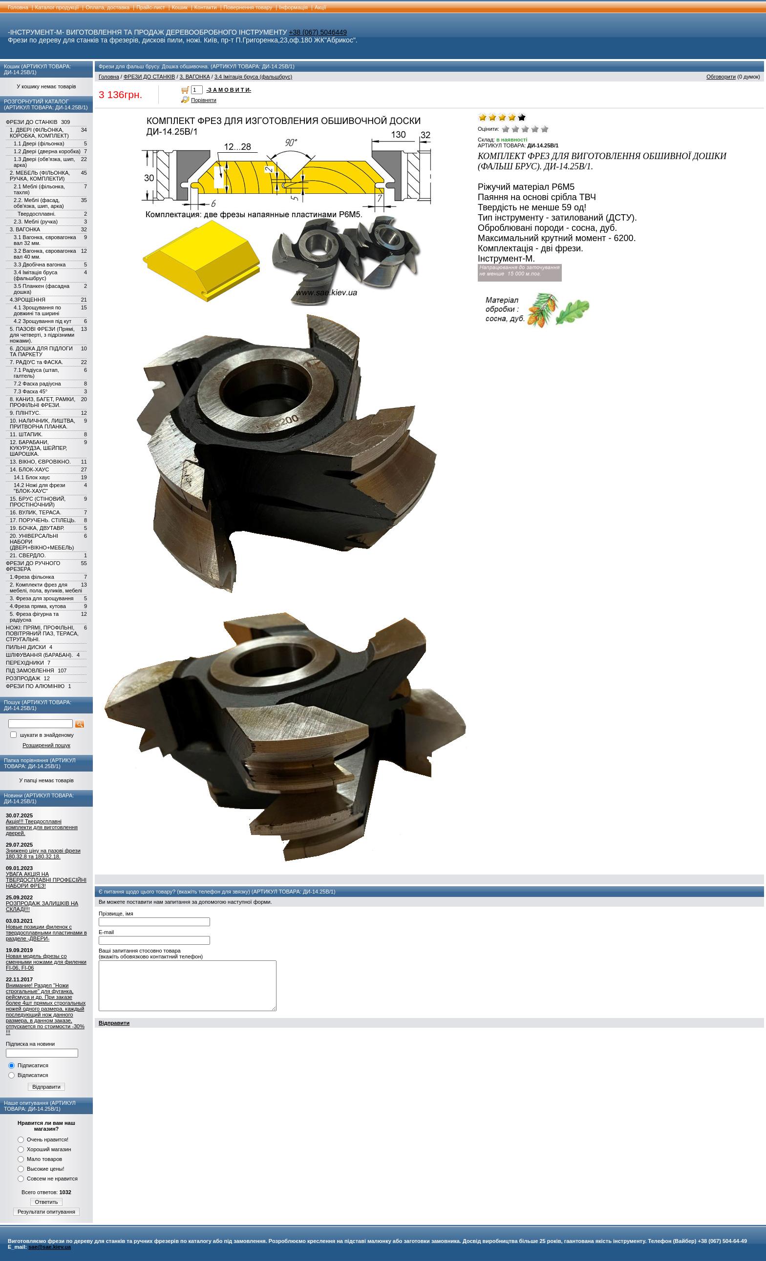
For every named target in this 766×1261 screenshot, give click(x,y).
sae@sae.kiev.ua (49, 1247)
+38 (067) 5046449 (318, 32)
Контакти (205, 7)
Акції (320, 7)
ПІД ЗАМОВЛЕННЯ (30, 670)
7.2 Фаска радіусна (37, 383)
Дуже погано (506, 129)
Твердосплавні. (37, 214)
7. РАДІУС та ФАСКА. (36, 362)
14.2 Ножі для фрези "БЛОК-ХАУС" (39, 488)
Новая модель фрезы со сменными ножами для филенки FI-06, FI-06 (46, 962)
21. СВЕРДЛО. (28, 555)
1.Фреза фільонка (32, 577)
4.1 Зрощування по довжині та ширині (37, 310)
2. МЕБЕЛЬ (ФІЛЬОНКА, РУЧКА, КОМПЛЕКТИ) (40, 176)
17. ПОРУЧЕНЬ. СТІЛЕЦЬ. (43, 520)
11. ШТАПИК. (26, 434)
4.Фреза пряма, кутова (38, 606)
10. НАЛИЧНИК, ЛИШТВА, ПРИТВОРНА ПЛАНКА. (42, 423)
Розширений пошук (46, 745)
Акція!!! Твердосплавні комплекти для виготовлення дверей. (42, 827)
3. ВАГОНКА (25, 229)
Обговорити (721, 77)
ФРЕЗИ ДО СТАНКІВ (31, 122)
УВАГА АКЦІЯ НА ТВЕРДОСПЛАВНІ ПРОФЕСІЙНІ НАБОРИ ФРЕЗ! (46, 880)
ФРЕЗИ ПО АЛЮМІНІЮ (35, 686)
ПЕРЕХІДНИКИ (25, 663)
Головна (18, 7)
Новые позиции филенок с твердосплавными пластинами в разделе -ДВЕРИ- (46, 932)
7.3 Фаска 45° (30, 391)
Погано (515, 129)
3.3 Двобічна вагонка (39, 264)
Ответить (46, 1202)
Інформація (293, 7)
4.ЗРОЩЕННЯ (27, 300)
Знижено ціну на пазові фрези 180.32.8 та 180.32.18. (43, 853)
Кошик (180, 7)
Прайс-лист (150, 7)
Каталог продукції (57, 7)
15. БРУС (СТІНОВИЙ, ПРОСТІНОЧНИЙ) (37, 502)
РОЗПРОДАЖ (23, 678)
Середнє (525, 129)
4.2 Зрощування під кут (42, 321)
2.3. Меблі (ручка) (36, 221)
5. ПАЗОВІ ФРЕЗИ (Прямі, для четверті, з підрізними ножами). (42, 335)
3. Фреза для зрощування (42, 598)
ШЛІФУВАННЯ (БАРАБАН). (39, 655)
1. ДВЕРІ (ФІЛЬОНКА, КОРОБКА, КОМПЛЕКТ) (39, 133)
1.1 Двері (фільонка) (39, 143)
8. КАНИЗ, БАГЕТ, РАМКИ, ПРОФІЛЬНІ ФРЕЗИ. (42, 402)
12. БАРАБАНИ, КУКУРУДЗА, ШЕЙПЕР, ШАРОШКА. (38, 448)
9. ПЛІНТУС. (25, 413)
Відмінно (545, 129)
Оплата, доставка (107, 7)
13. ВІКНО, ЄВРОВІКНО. (40, 462)
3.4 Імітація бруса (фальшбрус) (36, 275)
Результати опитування (46, 1212)
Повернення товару (248, 7)
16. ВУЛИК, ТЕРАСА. (35, 512)
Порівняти (203, 100)
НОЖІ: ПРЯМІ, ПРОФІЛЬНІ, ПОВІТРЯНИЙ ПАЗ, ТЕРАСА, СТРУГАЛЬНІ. (42, 633)
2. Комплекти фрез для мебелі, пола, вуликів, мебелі (46, 587)
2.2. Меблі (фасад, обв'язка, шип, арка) (39, 203)
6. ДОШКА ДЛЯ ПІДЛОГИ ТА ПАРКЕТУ (41, 351)
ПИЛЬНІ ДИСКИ (26, 647)
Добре (535, 129)
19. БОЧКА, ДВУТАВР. (37, 528)
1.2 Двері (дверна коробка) (47, 151)
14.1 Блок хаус (32, 477)
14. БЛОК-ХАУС (29, 469)
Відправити (46, 1087)
